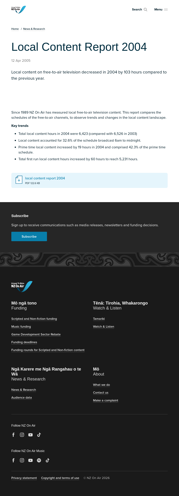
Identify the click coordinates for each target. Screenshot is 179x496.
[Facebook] (13, 435)
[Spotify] (39, 460)
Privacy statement (24, 478)
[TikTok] (39, 435)
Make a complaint (105, 400)
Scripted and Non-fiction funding (34, 318)
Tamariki (99, 318)
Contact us (100, 392)
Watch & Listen (103, 326)
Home (15, 29)
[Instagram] (22, 435)
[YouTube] (30, 435)
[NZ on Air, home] (18, 9)
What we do (101, 384)
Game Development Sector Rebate (36, 334)
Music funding (21, 326)
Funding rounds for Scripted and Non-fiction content (48, 350)
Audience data (21, 397)
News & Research (34, 29)
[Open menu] (161, 9)
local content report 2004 (45, 178)
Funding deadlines (24, 342)
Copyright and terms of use (60, 478)
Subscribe (29, 236)
